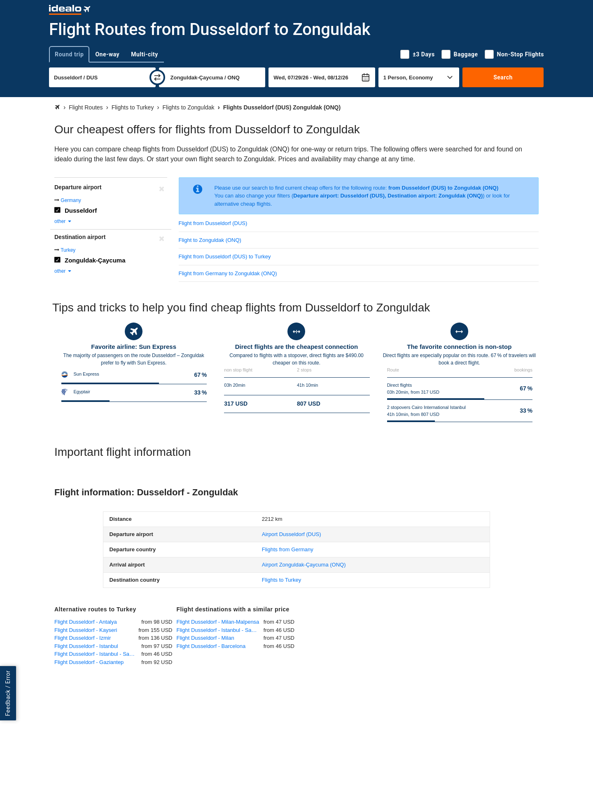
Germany (71, 200)
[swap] (157, 77)
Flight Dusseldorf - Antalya (85, 622)
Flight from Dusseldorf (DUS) (213, 223)
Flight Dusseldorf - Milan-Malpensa (218, 622)
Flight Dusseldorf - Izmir (82, 638)
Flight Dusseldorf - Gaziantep (89, 662)
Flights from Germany (287, 549)
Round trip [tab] (69, 54)
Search (503, 77)
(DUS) (291, 534)
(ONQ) (304, 565)
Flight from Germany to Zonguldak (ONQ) (228, 273)
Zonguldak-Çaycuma (95, 260)
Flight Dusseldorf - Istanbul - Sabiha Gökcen (97, 654)
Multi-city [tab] (144, 54)
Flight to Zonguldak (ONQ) (210, 240)
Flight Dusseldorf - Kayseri (85, 630)
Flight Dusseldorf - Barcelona (211, 646)
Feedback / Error (8, 693)
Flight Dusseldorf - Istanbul (86, 646)
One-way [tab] (107, 54)
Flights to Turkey (281, 580)
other (63, 221)
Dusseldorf (81, 210)
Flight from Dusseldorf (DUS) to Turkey (225, 256)
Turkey (68, 250)
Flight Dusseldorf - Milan (205, 638)
